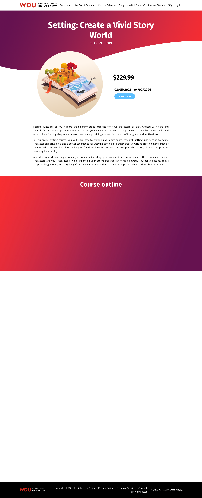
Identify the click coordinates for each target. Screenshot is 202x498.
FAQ (169, 5)
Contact (142, 487)
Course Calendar (107, 5)
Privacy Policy (105, 487)
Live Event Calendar (85, 5)
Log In (177, 5)
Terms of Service (125, 487)
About (59, 487)
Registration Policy (84, 487)
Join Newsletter (138, 491)
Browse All (65, 5)
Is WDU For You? (136, 5)
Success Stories (156, 5)
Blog (121, 5)
